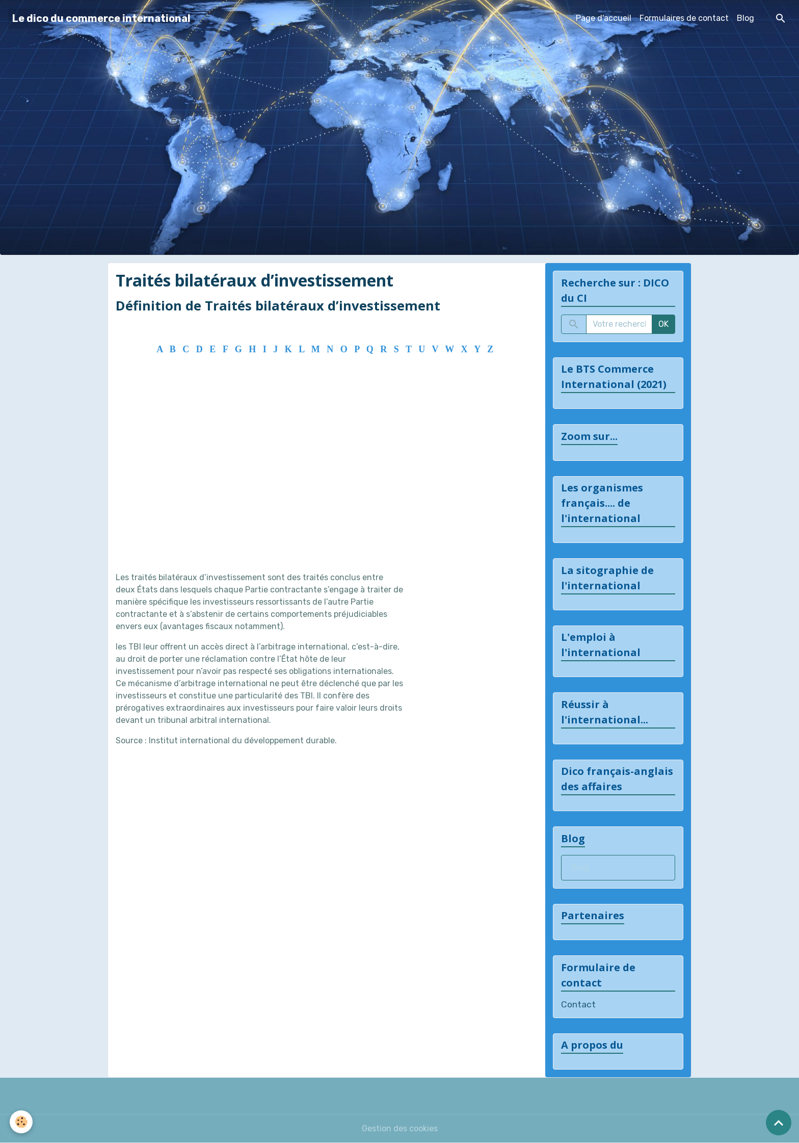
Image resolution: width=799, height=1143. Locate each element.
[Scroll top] (778, 1122)
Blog (745, 18)
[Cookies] (21, 1121)
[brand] (101, 18)
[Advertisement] (323, 476)
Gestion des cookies (400, 1128)
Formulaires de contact (684, 18)
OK (663, 324)
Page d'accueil (603, 18)
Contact (578, 1004)
